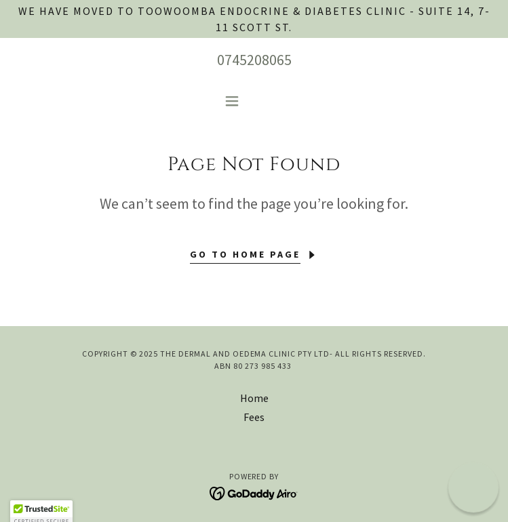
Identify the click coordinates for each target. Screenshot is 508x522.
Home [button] (254, 398)
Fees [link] (254, 417)
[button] (254, 101)
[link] (254, 492)
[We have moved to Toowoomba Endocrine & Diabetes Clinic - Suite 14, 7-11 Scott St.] (254, 19)
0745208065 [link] (254, 59)
